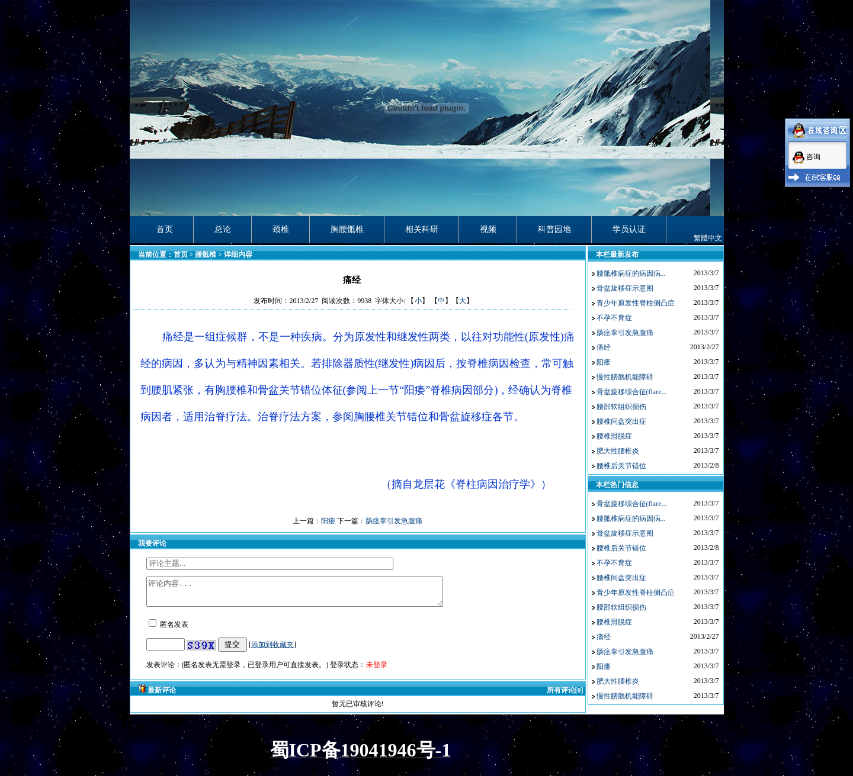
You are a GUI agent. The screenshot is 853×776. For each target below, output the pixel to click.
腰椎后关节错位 (621, 466)
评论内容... (312, 594)
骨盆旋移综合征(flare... (632, 392)
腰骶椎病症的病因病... (631, 273)
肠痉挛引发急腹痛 (393, 521)
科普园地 (554, 229)
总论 (222, 229)
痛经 (604, 347)
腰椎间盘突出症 (621, 421)
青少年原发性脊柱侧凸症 (636, 303)
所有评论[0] (565, 695)
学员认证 (629, 229)
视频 (488, 229)
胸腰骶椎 (347, 229)
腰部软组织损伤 (621, 407)
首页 (164, 229)
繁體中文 (708, 238)
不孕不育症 (614, 318)
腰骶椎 (205, 254)
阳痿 (328, 521)
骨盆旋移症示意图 (625, 288)
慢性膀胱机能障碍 (625, 377)
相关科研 (421, 229)
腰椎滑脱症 (614, 436)
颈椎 (280, 229)
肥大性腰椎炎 (618, 451)
